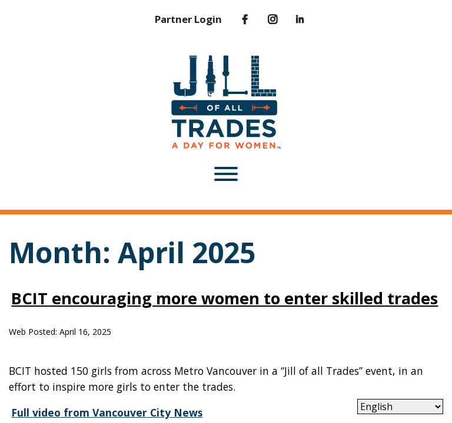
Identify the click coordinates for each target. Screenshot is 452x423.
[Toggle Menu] (226, 174)
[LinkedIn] (291, 19)
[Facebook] (236, 19)
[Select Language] (400, 406)
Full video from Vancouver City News (106, 412)
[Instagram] (264, 19)
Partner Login (188, 19)
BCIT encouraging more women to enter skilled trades (224, 298)
